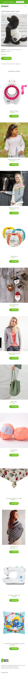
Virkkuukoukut (18, 49)
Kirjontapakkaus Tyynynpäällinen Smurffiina (14, 643)
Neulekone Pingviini (14, 111)
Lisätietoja (6, 58)
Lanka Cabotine (14, 450)
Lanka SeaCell (14, 256)
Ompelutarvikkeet (11, 49)
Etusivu (2, 13)
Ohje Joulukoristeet (14, 304)
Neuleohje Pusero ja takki (14, 159)
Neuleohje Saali (14, 546)
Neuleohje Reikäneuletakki (14, 353)
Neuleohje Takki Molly (14, 208)
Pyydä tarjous (20, 1)
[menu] (25, 6)
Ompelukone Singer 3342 (14, 595)
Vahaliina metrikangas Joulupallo (14, 498)
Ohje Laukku (14, 401)
